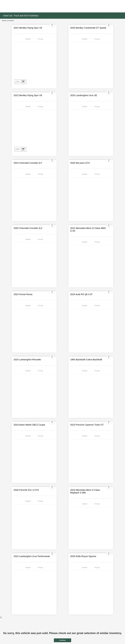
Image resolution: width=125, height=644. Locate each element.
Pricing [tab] (40, 39)
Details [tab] (28, 39)
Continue (62, 640)
